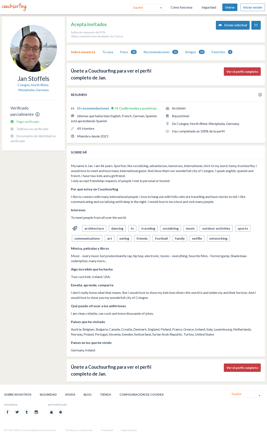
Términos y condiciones (79, 430)
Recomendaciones (161, 52)
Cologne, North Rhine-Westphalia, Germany (33, 87)
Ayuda (70, 394)
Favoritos (222, 52)
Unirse (230, 7)
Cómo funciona (181, 7)
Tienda (105, 394)
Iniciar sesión (252, 7)
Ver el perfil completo (242, 71)
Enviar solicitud (233, 25)
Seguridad (209, 7)
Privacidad (107, 430)
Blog (88, 394)
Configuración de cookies (142, 394)
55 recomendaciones (93, 108)
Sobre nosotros (83, 52)
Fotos (128, 52)
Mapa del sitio (129, 430)
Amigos (195, 52)
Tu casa (107, 52)
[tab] (83, 51)
